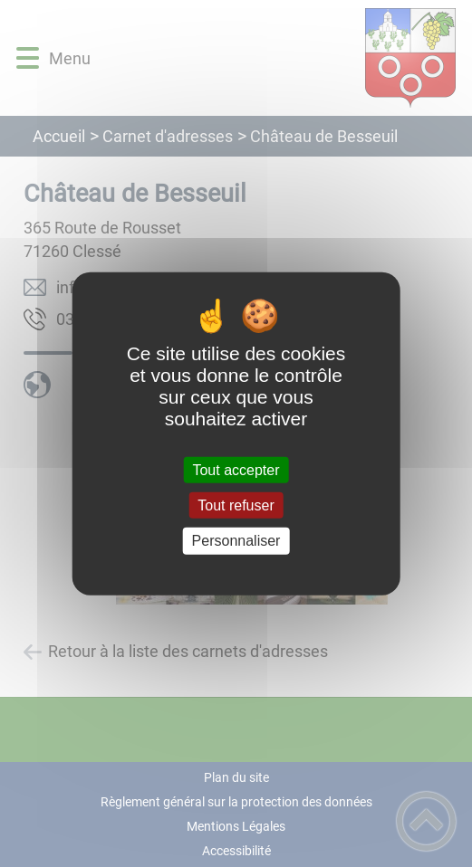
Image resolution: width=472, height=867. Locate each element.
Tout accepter (235, 470)
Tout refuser (235, 505)
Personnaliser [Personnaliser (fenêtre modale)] (236, 540)
